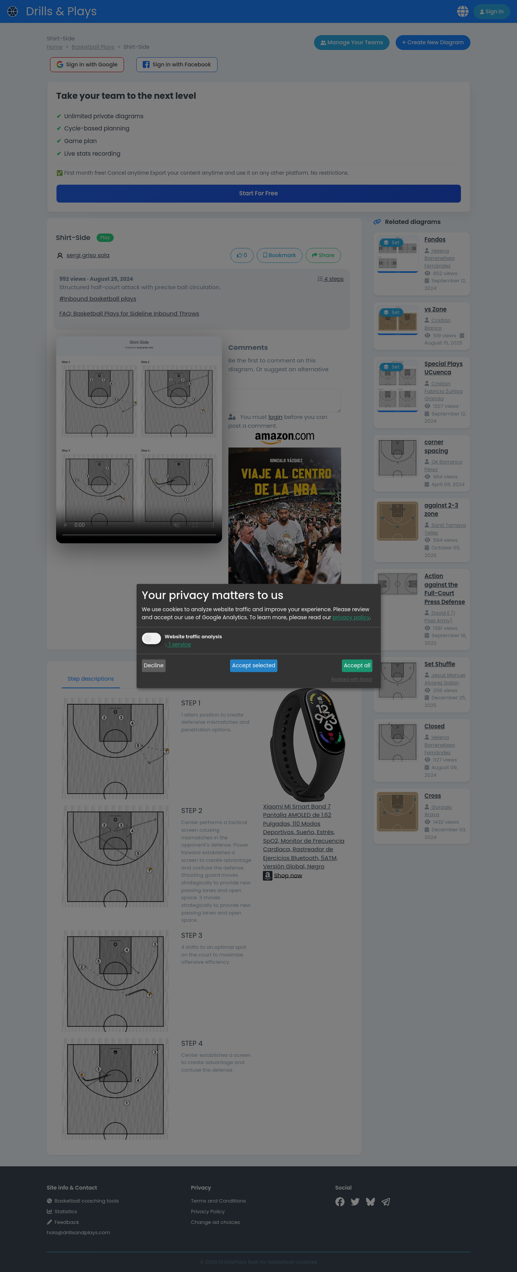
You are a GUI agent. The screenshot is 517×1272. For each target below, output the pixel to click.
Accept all (357, 665)
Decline (154, 665)
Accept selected (253, 665)
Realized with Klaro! (351, 679)
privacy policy (351, 618)
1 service (178, 645)
